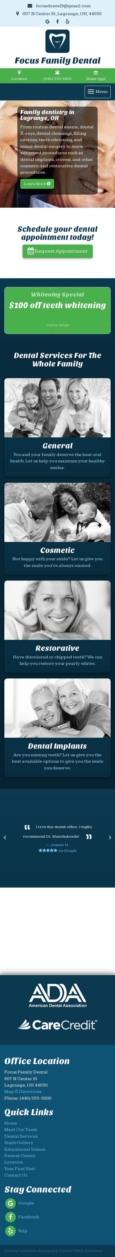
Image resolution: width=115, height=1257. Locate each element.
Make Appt (96, 76)
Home (10, 1123)
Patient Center (20, 1156)
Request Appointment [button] (58, 251)
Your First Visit (19, 1169)
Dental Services (21, 1136)
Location (19, 75)
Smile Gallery (18, 1142)
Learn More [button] (37, 184)
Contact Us (15, 1175)
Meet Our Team (20, 1129)
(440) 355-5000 (57, 75)
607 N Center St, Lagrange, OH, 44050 (59, 14)
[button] (4, 154)
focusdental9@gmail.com (59, 6)
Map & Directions (22, 1091)
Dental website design (28, 1251)
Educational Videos (24, 1149)
